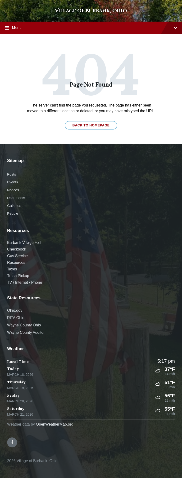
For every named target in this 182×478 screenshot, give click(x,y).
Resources (16, 262)
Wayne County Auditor (26, 332)
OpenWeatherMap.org (54, 424)
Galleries (14, 206)
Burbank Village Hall (24, 243)
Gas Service (17, 256)
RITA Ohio (15, 318)
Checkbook (16, 249)
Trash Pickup (18, 276)
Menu (91, 28)
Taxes (12, 269)
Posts (11, 174)
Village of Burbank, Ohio (91, 11)
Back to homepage (90, 125)
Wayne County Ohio (24, 325)
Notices (13, 190)
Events (12, 182)
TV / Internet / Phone (24, 282)
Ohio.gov (14, 310)
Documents (16, 198)
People (12, 213)
